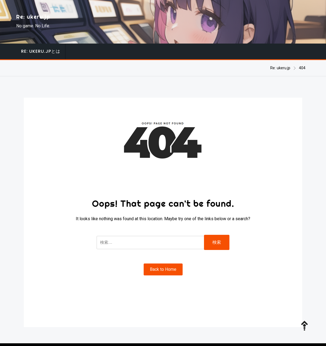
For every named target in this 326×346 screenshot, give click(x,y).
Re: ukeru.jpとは (40, 51)
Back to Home (163, 269)
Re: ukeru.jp (33, 16)
